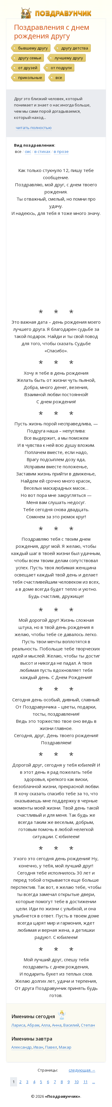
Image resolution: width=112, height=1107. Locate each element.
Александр (21, 1047)
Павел (51, 1047)
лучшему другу (69, 58)
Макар (65, 1047)
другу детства (74, 48)
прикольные (30, 77)
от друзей (27, 67)
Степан (88, 1025)
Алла (45, 1025)
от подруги (61, 67)
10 (76, 1081)
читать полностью (34, 127)
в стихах (42, 151)
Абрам (33, 1025)
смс (28, 151)
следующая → (82, 1070)
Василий (71, 1025)
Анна (57, 1025)
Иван (38, 1047)
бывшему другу (33, 48)
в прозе (61, 151)
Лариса (18, 1025)
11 (85, 1081)
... (93, 1081)
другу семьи (29, 58)
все (59, 77)
